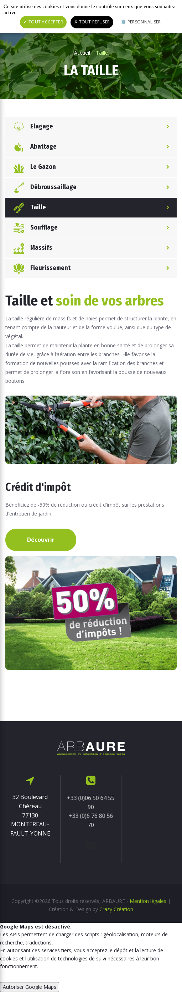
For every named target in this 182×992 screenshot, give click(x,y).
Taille (27, 207)
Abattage (33, 147)
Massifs (30, 248)
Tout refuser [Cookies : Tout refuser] (92, 22)
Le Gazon (32, 167)
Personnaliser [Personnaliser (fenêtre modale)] (143, 22)
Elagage (31, 127)
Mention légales (148, 901)
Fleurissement (40, 268)
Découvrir (40, 540)
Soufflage (33, 228)
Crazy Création (116, 909)
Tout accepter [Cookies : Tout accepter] (43, 22)
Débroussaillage (43, 187)
